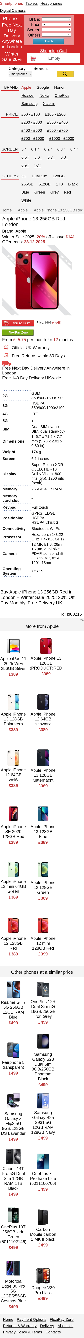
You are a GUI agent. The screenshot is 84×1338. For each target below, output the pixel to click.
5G (23, 176)
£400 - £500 (31, 130)
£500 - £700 (57, 130)
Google (42, 87)
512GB (45, 184)
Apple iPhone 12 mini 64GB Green (13, 886)
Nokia (44, 95)
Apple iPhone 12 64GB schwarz (43, 719)
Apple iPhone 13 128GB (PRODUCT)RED (46, 663)
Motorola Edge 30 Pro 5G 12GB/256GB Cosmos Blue (13, 1291)
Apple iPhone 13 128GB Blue (43, 831)
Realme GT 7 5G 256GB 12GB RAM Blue (13, 1009)
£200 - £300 (31, 122)
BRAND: (11, 87)
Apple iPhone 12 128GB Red (13, 943)
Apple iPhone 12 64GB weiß (13, 775)
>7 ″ (37, 165)
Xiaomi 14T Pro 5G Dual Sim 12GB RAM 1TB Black (13, 1178)
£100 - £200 (55, 114)
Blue (25, 192)
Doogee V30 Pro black (43, 1290)
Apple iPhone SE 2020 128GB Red (13, 831)
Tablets (32, 3)
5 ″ (23, 149)
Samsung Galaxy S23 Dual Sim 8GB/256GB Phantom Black (43, 1066)
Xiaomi (49, 103)
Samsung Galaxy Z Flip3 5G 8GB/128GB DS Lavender (13, 1123)
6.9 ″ (25, 165)
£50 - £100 (30, 114)
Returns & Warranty (20, 1326)
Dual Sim (39, 176)
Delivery (47, 1326)
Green (39, 192)
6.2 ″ (48, 149)
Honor (59, 87)
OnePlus (62, 95)
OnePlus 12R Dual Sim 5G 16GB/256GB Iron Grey (43, 1009)
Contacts (53, 1332)
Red (67, 192)
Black (73, 184)
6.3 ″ (61, 149)
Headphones (51, 3)
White (26, 200)
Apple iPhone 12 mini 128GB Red (43, 943)
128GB (59, 176)
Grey (54, 192)
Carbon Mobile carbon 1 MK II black (43, 1234)
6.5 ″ (25, 157)
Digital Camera (13, 10)
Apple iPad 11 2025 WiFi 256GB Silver (13, 663)
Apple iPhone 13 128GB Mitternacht (43, 775)
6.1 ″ (35, 149)
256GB (27, 184)
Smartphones (11, 3)
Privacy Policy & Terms (22, 1332)
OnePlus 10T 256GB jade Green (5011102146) (13, 1234)
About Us (66, 1326)
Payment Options (31, 1319)
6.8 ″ (64, 157)
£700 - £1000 (32, 138)
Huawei (27, 95)
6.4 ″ (74, 149)
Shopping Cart (53, 50)
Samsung (29, 103)
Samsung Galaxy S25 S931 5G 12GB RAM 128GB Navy (43, 1122)
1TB (59, 184)
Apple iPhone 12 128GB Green (43, 887)
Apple (26, 87)
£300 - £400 (57, 122)
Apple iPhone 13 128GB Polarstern (13, 719)
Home (8, 1319)
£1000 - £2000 (61, 138)
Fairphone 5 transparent (13, 1065)
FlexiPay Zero (62, 1319)
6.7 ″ (51, 157)
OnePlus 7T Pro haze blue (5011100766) (43, 1178)
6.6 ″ (38, 157)
